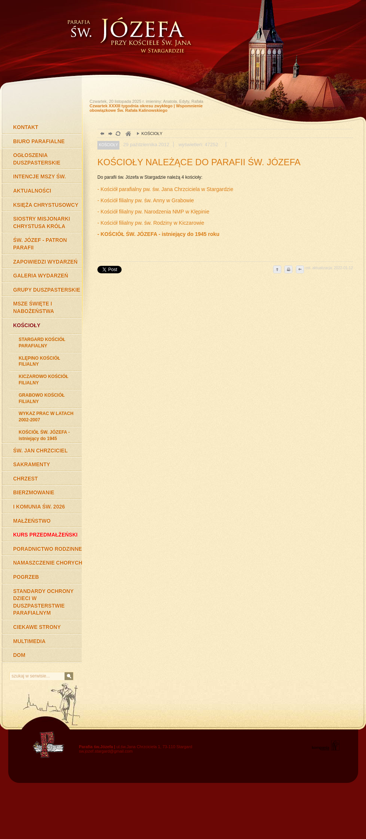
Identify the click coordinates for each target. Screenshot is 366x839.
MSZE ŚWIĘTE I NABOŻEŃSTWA (33, 307)
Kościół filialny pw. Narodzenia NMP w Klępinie (156, 212)
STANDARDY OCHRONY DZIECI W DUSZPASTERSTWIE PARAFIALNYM (43, 602)
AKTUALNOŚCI (32, 191)
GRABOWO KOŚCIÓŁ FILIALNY (42, 398)
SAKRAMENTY (31, 464)
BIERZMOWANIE (33, 492)
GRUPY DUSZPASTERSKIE (46, 290)
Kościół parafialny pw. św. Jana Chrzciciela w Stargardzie (167, 189)
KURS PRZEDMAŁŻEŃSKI (45, 535)
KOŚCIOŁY (26, 325)
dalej (109, 134)
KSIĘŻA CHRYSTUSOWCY (45, 205)
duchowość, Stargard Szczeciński (128, 134)
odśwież (118, 134)
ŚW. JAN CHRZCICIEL (40, 451)
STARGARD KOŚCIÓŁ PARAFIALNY (42, 342)
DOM (19, 655)
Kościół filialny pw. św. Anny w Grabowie (148, 200)
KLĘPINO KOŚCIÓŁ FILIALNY (39, 361)
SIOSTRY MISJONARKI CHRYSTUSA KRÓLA (41, 222)
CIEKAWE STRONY (37, 627)
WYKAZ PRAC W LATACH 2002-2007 (46, 416)
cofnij (299, 270)
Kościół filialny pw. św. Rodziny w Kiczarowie (153, 223)
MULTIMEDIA (29, 641)
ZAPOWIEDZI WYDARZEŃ (45, 262)
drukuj (288, 270)
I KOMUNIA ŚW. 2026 (39, 507)
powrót (101, 134)
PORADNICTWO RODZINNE (47, 549)
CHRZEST (25, 479)
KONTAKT (25, 127)
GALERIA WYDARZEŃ (40, 276)
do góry (277, 270)
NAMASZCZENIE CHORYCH (47, 563)
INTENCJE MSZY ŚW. (39, 176)
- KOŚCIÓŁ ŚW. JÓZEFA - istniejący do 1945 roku (158, 234)
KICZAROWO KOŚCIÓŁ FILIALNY (43, 379)
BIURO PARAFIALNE (39, 141)
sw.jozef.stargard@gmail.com (106, 751)
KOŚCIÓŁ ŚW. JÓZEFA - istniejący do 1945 (44, 435)
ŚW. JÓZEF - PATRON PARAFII (40, 244)
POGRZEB (26, 577)
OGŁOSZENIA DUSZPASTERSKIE (36, 159)
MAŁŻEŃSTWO (31, 521)
